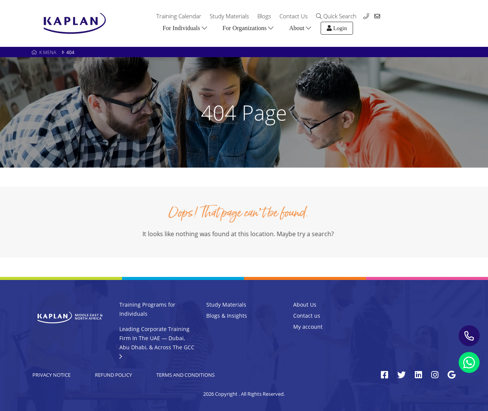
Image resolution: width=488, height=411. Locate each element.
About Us (304, 304)
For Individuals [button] (184, 28)
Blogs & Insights (226, 315)
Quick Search (336, 16)
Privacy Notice (51, 374)
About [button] (300, 28)
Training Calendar (178, 16)
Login (337, 28)
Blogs (264, 16)
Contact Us (293, 16)
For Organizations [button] (248, 28)
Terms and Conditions (185, 374)
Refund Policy (113, 374)
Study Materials (229, 16)
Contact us (306, 315)
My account (308, 326)
